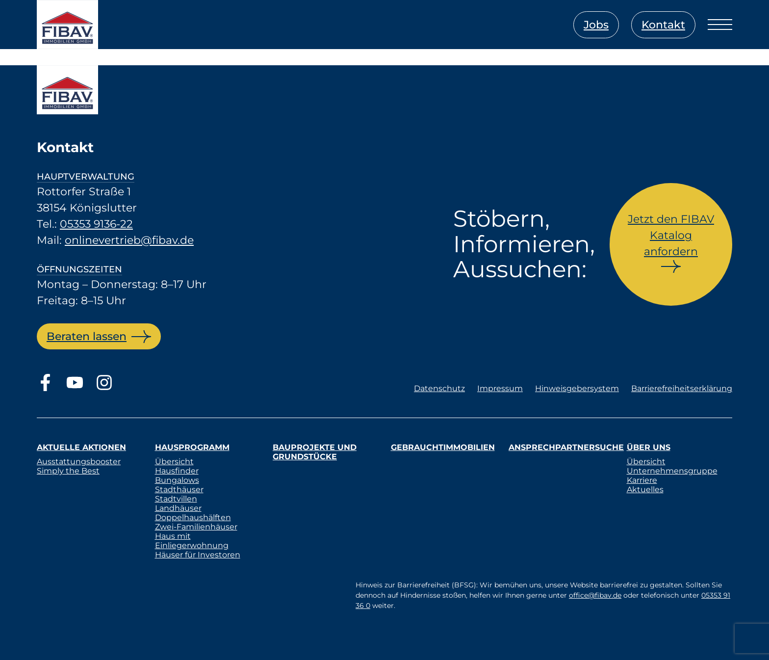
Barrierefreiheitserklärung (681, 388)
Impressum (500, 388)
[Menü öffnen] (720, 24)
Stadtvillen (176, 498)
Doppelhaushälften (193, 517)
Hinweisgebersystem (577, 388)
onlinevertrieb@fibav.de (129, 240)
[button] (21, 638)
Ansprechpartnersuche (566, 447)
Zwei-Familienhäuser (196, 526)
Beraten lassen (87, 336)
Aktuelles (645, 489)
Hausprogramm (192, 447)
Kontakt (663, 24)
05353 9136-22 (96, 224)
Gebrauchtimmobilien (443, 447)
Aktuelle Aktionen (81, 447)
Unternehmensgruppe (672, 470)
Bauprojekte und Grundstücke (315, 452)
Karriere (642, 480)
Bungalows (177, 480)
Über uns (648, 447)
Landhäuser (178, 508)
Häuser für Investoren (197, 554)
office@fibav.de (595, 595)
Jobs (596, 24)
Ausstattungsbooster (79, 461)
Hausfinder (177, 470)
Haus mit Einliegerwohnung (192, 540)
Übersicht (174, 461)
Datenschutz (439, 388)
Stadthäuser (179, 489)
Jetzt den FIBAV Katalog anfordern (671, 235)
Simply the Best (68, 470)
